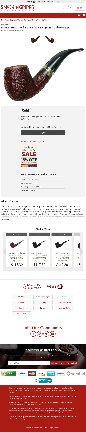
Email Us (26, 288)
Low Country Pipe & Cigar (38, 402)
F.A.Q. (21, 308)
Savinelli (13, 20)
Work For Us (21, 314)
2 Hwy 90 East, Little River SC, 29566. (29, 404)
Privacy (43, 308)
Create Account (67, 9)
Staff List (21, 297)
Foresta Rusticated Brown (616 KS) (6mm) (33, 20)
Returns (64, 297)
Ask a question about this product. (33, 142)
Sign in (43, 132)
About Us (21, 302)
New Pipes (5, 20)
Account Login (67, 7)
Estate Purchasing (64, 302)
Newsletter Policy (64, 308)
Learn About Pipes (43, 297)
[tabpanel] (16, 250)
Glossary (43, 302)
